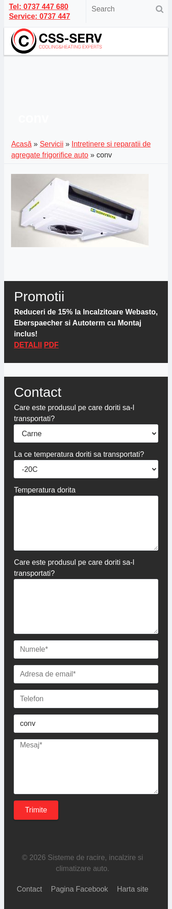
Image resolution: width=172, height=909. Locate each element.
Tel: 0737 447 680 (38, 7)
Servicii (52, 144)
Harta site (132, 889)
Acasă (21, 144)
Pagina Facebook (79, 889)
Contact (29, 889)
